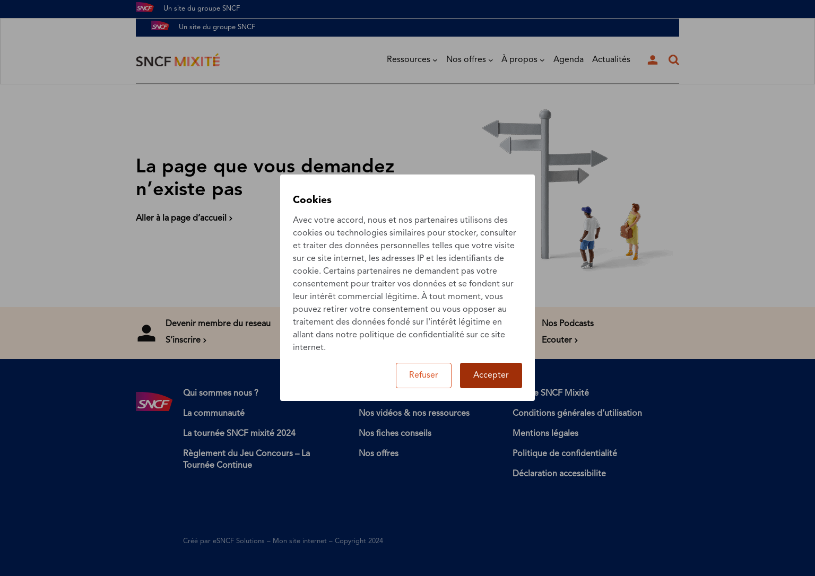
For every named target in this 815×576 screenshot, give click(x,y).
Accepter (491, 375)
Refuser (423, 375)
